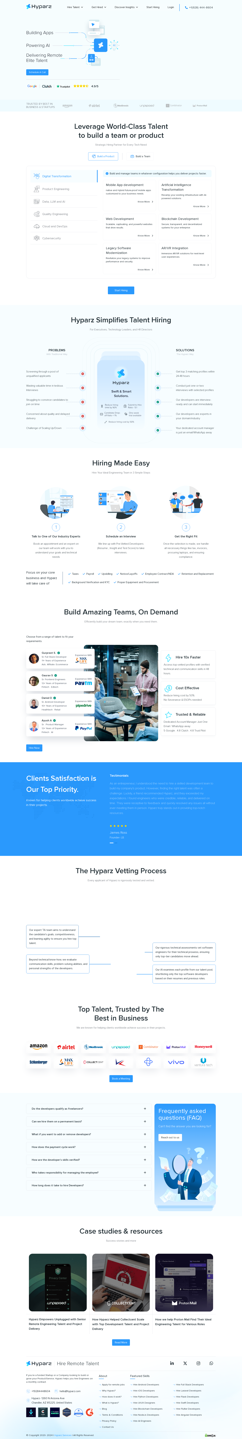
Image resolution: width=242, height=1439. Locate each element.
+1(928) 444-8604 (199, 7)
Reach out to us (170, 1137)
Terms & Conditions (112, 1414)
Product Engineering (51, 189)
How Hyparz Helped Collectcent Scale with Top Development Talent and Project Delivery (120, 1324)
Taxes (73, 574)
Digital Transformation (52, 176)
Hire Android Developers (146, 1384)
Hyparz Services (62, 1435)
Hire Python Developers (145, 1396)
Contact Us (108, 1427)
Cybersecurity (47, 238)
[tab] (111, 843)
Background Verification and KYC (89, 582)
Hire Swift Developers (187, 1402)
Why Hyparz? (109, 1390)
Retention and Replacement (196, 574)
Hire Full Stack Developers (190, 1384)
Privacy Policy (109, 1420)
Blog (104, 1408)
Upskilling (105, 574)
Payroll (88, 574)
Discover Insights (126, 7)
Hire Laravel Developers (188, 1390)
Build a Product (101, 156)
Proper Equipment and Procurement (136, 582)
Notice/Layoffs (126, 574)
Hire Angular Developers (189, 1414)
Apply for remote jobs (113, 1384)
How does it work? (112, 1396)
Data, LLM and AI (49, 201)
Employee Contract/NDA (158, 574)
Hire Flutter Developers (188, 1408)
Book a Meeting (121, 1078)
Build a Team (142, 156)
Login (171, 7)
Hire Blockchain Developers (148, 1408)
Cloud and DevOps (50, 226)
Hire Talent (75, 7)
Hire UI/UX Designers (144, 1402)
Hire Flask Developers (187, 1396)
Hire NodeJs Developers (146, 1414)
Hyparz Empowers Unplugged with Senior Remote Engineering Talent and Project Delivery (57, 1324)
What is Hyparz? (110, 1402)
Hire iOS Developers (144, 1390)
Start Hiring (153, 7)
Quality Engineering (51, 214)
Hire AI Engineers (142, 1420)
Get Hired (99, 7)
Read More (121, 1342)
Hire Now (34, 748)
